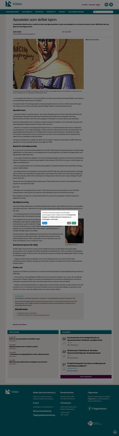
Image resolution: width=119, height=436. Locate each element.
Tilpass (45, 223)
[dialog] (59, 218)
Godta (74, 223)
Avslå (68, 223)
